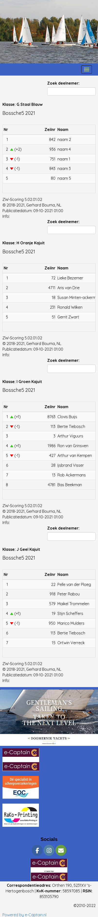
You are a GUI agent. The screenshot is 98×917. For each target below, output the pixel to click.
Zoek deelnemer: (63, 83)
